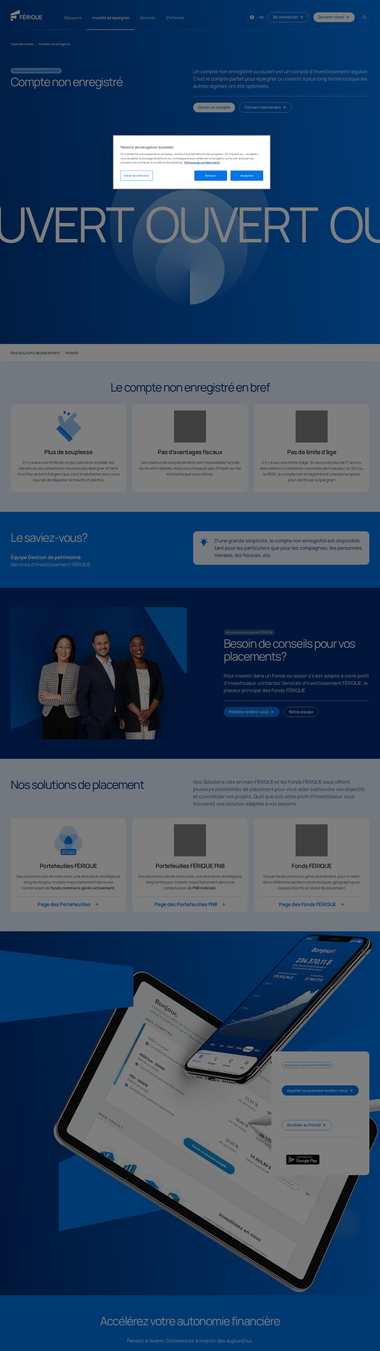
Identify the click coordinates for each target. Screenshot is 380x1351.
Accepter (246, 175)
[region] (191, 162)
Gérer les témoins (136, 175)
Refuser (210, 175)
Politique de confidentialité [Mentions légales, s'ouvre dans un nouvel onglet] (202, 162)
